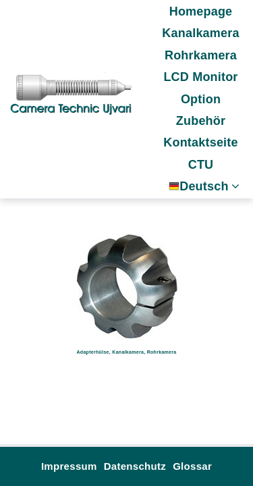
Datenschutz (135, 466)
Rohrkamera (201, 55)
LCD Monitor (200, 77)
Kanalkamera (200, 33)
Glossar (192, 466)
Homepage (201, 11)
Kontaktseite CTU (200, 153)
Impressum (69, 466)
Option (201, 99)
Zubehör (200, 121)
